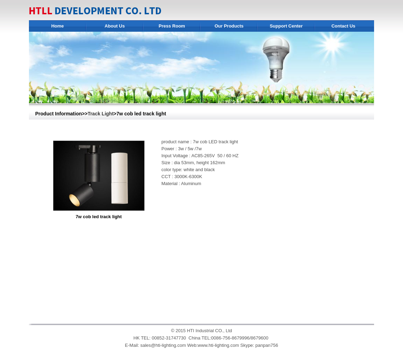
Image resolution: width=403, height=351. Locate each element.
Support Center (286, 26)
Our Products (228, 26)
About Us (115, 26)
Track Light (101, 113)
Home (57, 26)
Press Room (172, 26)
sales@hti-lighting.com (163, 345)
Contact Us (344, 26)
